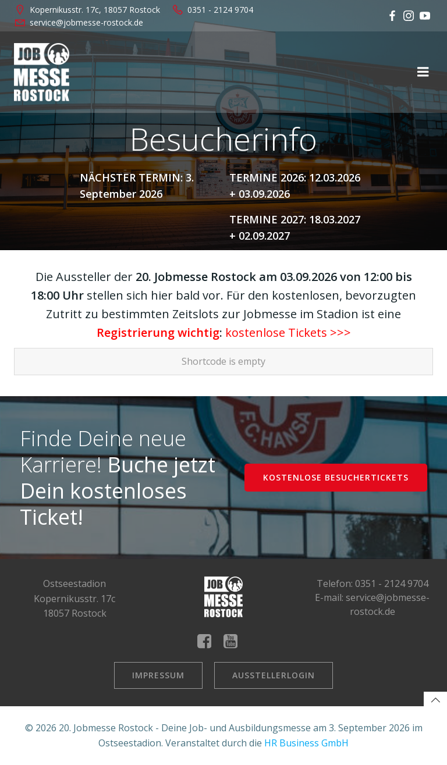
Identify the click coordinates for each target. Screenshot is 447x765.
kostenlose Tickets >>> (288, 332)
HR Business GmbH (306, 742)
